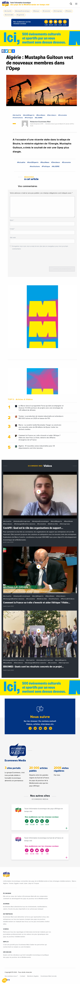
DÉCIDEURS (7, 952)
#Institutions (18, 117)
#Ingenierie (20, 15)
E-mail (12, 229)
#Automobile (9, 15)
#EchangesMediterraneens (24, 524)
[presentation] (26, 257)
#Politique (29, 117)
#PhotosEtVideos (67, 599)
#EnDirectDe (53, 524)
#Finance (68, 11)
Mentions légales (33, 976)
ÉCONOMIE (7, 893)
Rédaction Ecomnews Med (40, 122)
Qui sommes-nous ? (11, 976)
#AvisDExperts (28, 115)
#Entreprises (57, 11)
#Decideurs (51, 115)
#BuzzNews (40, 115)
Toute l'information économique (29, 4)
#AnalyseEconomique (22, 11)
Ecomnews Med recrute (49, 976)
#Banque (36, 11)
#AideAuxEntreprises (21, 521)
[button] (4, 980)
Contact (22, 976)
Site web (13, 237)
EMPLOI (6, 941)
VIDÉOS (6, 929)
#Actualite (8, 11)
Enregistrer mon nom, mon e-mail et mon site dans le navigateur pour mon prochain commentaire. (40, 248)
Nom (12, 220)
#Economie (46, 11)
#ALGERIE (38, 117)
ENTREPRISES (8, 914)
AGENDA (6, 903)
